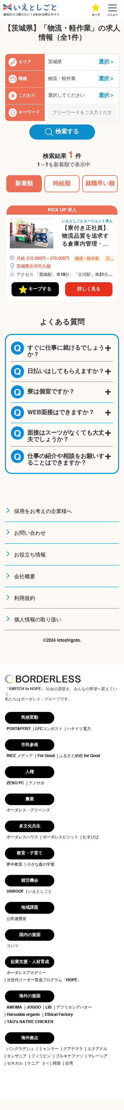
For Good (46, 756)
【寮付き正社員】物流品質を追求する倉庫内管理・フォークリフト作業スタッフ (85, 237)
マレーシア (98, 1056)
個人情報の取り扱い (38, 620)
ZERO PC (15, 783)
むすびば (91, 837)
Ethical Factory (59, 1015)
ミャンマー (49, 1049)
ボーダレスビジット (60, 837)
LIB (48, 1008)
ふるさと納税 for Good (79, 756)
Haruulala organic (23, 1015)
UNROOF (15, 892)
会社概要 (24, 577)
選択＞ (106, 62)
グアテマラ (73, 1049)
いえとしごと (40, 892)
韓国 (57, 1064)
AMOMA (14, 1008)
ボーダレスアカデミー (26, 973)
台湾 (69, 1064)
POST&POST (19, 729)
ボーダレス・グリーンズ (28, 810)
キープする (35, 289)
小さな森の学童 (41, 865)
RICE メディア (20, 756)
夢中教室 (14, 865)
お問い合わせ (30, 533)
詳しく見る (88, 289)
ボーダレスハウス (22, 837)
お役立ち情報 (30, 555)
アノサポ (36, 783)
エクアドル (97, 1049)
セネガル (15, 1064)
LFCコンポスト (48, 729)
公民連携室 (16, 919)
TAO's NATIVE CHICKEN (30, 1022)
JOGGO (34, 1008)
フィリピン (41, 1056)
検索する (62, 132)
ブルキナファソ (69, 1056)
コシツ (12, 946)
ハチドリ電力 (79, 729)
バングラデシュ (20, 1049)
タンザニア (17, 1056)
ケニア (33, 1064)
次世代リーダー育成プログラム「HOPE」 (44, 980)
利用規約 (24, 598)
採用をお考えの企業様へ (43, 511)
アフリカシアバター (74, 1008)
